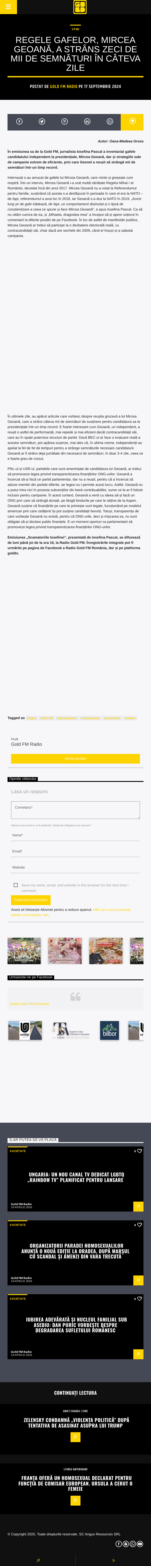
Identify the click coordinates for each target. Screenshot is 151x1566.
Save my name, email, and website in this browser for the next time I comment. (74, 886)
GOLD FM (47, 718)
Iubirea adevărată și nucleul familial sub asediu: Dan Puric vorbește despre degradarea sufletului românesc (76, 1325)
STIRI (75, 29)
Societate (18, 1151)
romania (130, 718)
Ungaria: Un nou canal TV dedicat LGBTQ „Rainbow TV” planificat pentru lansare (76, 1177)
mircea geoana (90, 718)
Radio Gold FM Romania (29, 1004)
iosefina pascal (66, 718)
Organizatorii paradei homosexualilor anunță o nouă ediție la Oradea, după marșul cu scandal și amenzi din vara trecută (75, 1251)
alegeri (32, 718)
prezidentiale (112, 718)
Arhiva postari (75, 759)
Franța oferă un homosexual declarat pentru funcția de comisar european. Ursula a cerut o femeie (75, 1483)
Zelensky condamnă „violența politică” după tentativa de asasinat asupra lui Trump (76, 1422)
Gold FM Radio (64, 86)
